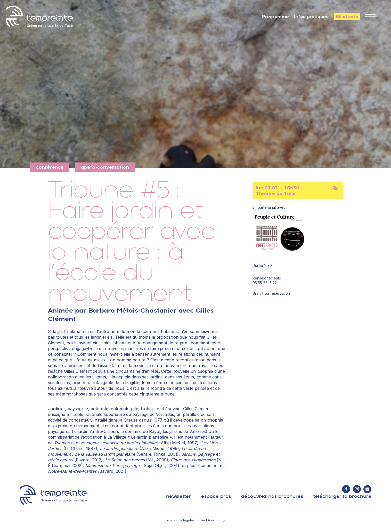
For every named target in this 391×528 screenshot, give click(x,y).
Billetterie (347, 16)
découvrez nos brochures (272, 496)
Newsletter (178, 496)
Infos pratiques (311, 16)
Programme (275, 16)
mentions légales (180, 520)
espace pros (216, 496)
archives (207, 520)
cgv (223, 520)
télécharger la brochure (342, 496)
